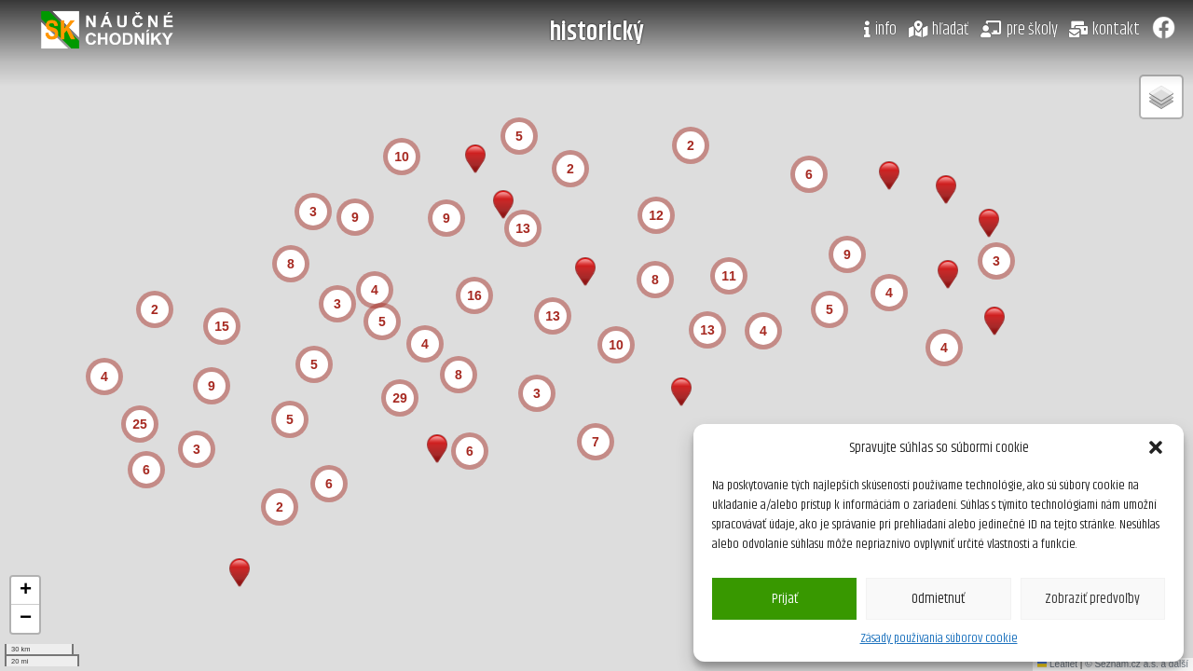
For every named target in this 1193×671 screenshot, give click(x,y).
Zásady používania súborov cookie (939, 638)
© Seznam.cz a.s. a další (1136, 664)
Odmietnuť (938, 598)
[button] (1155, 447)
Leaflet (1057, 664)
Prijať (785, 598)
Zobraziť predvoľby (1092, 598)
